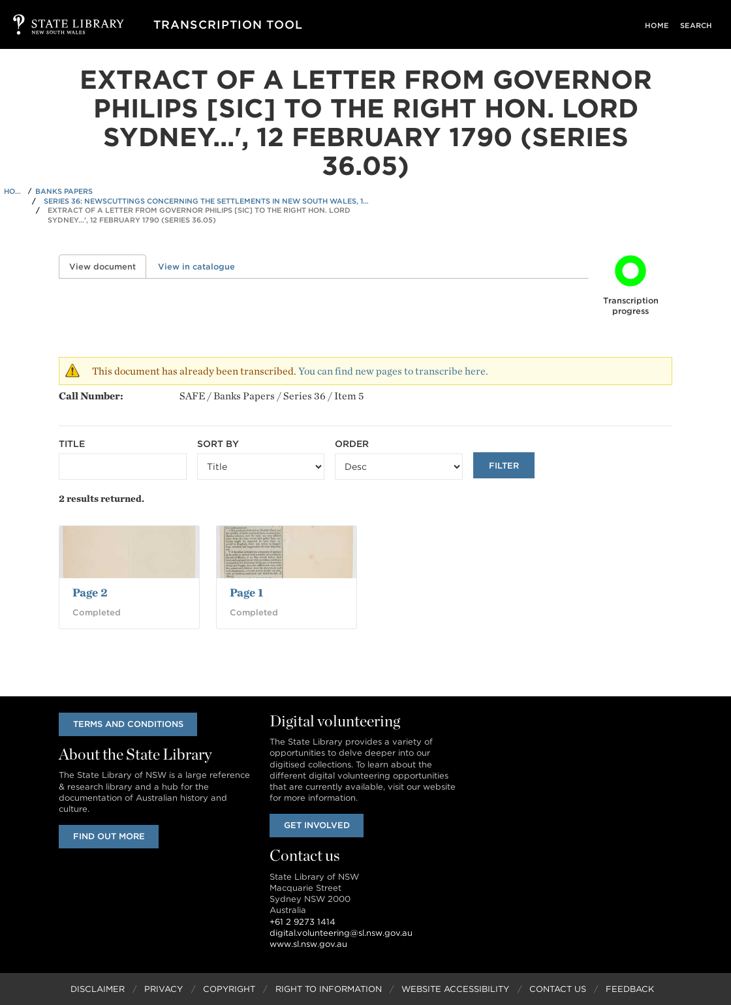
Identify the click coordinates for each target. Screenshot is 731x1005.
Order (352, 444)
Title (72, 444)
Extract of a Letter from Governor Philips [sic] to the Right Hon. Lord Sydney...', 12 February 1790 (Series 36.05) (199, 215)
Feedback (630, 989)
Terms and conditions (128, 724)
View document (107, 266)
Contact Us (557, 989)
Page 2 (90, 592)
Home (662, 25)
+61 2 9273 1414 (302, 922)
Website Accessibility (455, 989)
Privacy (163, 989)
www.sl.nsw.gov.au (308, 944)
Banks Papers (64, 191)
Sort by (218, 444)
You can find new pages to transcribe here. (393, 371)
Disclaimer (97, 989)
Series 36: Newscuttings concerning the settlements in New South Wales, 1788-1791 (207, 201)
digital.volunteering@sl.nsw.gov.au (341, 933)
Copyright (229, 989)
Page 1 (246, 592)
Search (698, 25)
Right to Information (328, 989)
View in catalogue (196, 266)
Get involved (317, 825)
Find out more (109, 836)
